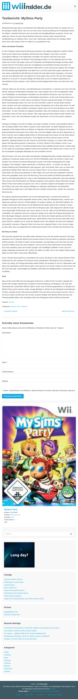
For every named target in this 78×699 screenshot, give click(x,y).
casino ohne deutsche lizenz (14, 590)
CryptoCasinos (9, 585)
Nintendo (52, 689)
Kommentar (6, 333)
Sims (13, 517)
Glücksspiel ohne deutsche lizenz (16, 593)
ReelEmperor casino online (14, 582)
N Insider (46, 691)
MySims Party (15, 306)
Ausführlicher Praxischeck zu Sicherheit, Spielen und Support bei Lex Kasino (31, 628)
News (6, 658)
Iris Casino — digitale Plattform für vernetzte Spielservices (25, 633)
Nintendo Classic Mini (12, 615)
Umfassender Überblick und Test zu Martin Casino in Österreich (27, 636)
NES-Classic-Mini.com (36, 691)
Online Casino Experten (12, 596)
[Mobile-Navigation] (75, 6)
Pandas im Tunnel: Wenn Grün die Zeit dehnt (20, 639)
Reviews (11, 302)
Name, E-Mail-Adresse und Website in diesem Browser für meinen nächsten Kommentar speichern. (39, 390)
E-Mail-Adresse (8, 372)
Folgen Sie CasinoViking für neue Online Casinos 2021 (24, 599)
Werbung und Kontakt (55, 694)
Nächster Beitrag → (69, 311)
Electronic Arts (15, 515)
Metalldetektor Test (11, 612)
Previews (7, 663)
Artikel (6, 652)
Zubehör (7, 671)
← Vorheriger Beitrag (9, 311)
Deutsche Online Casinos (13, 579)
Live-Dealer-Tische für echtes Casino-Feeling (20, 631)
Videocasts (8, 668)
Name (4, 362)
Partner (18, 694)
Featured (7, 655)
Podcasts (7, 660)
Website (5, 381)
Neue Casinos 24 (10, 588)
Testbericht (24, 306)
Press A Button (55, 691)
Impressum (40, 694)
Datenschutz (29, 694)
